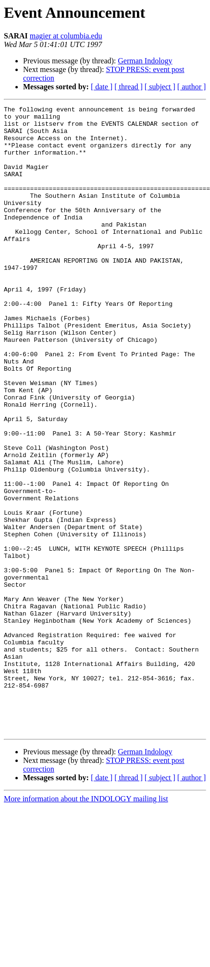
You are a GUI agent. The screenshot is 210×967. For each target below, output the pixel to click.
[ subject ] (160, 87)
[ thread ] (128, 87)
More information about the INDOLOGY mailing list (86, 924)
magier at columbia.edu (66, 36)
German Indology (145, 61)
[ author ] (191, 87)
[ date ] (101, 87)
